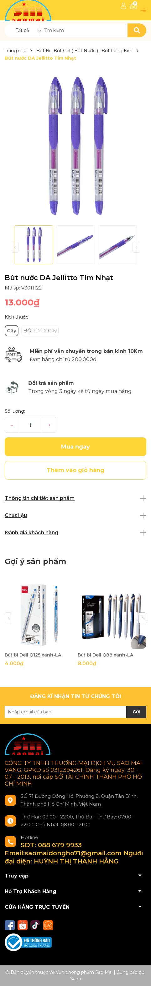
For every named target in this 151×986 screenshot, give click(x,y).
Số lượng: (15, 411)
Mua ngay (75, 446)
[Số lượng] (30, 425)
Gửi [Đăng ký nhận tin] (136, 712)
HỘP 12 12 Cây (40, 331)
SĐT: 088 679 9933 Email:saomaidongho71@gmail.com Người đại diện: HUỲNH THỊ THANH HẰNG (74, 853)
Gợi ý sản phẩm (35, 561)
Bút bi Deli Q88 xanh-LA (105, 655)
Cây (11, 331)
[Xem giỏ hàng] (133, 6)
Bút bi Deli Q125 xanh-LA (33, 655)
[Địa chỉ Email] (75, 712)
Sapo (75, 979)
